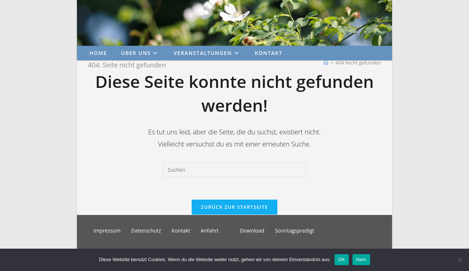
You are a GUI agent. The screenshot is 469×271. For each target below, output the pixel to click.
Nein (361, 259)
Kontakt (180, 230)
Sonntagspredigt (294, 230)
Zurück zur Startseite (234, 207)
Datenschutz (146, 230)
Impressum (107, 230)
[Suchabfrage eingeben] (234, 170)
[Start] (326, 62)
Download (252, 230)
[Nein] (460, 259)
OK (341, 259)
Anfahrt (210, 230)
